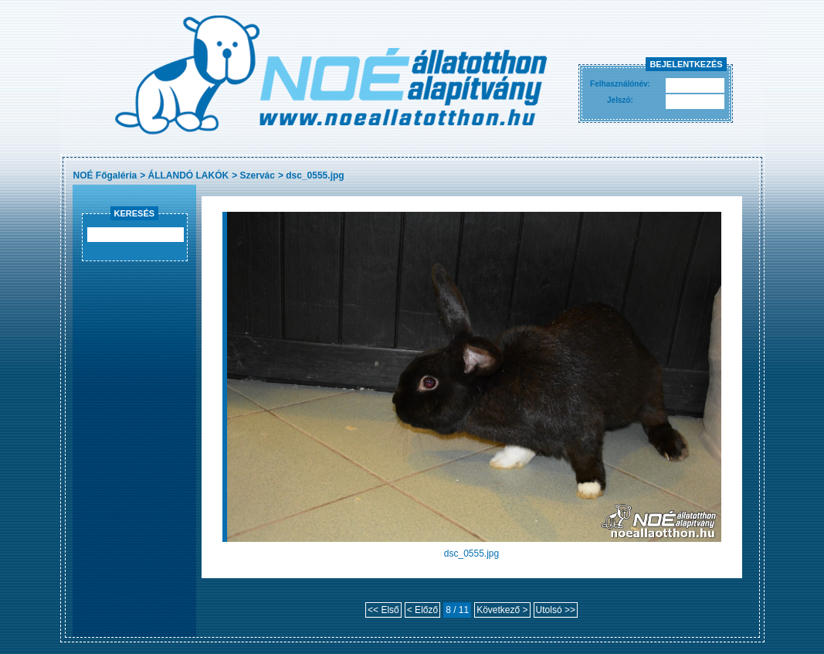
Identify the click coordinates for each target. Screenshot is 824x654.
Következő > (501, 610)
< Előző (422, 610)
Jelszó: (620, 100)
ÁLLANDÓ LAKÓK (188, 175)
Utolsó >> (555, 610)
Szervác (257, 175)
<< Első (383, 610)
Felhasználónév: (620, 84)
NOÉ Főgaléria (105, 175)
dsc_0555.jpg (315, 175)
